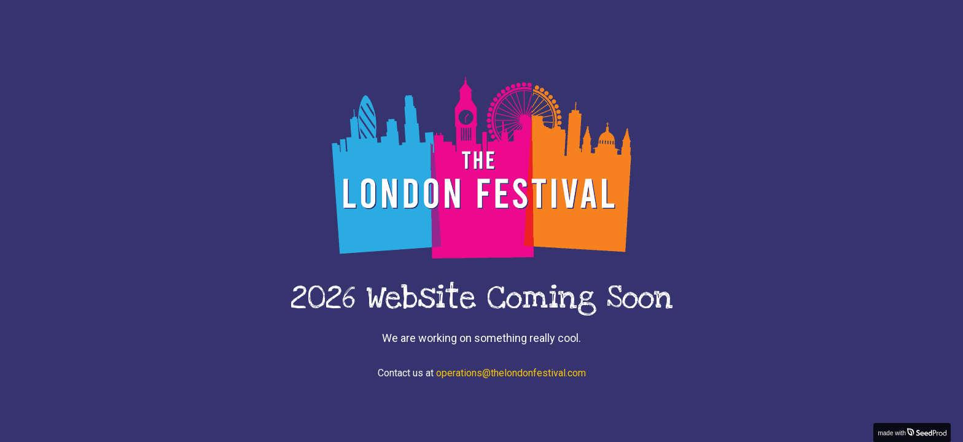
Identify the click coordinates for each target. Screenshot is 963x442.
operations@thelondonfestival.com (511, 373)
